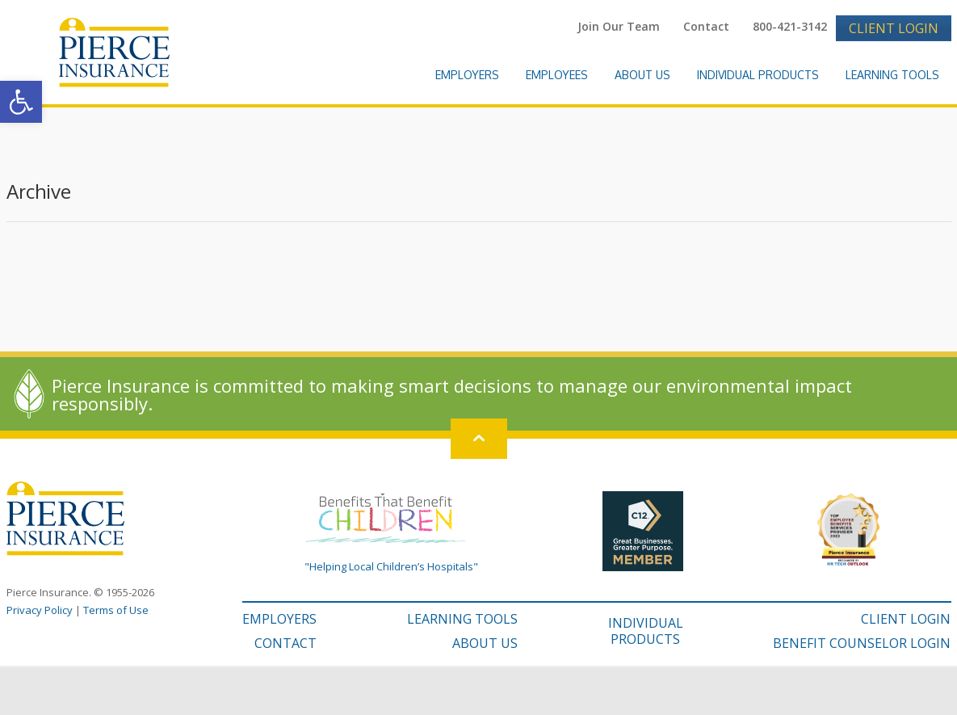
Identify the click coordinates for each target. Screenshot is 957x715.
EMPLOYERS (279, 619)
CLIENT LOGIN (906, 619)
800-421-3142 (790, 26)
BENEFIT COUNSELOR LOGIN (862, 643)
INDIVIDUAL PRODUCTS (645, 631)
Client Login (893, 28)
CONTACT (285, 643)
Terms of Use (116, 610)
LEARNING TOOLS (462, 619)
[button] (21, 102)
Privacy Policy (39, 610)
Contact (706, 26)
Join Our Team (618, 26)
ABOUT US (485, 643)
